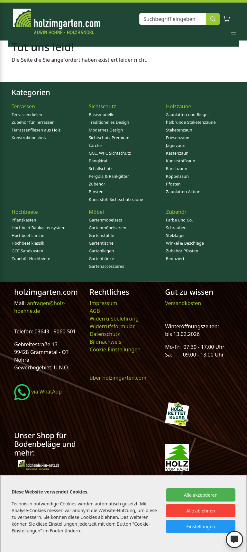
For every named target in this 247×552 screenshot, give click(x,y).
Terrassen (23, 106)
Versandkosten (183, 303)
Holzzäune (178, 106)
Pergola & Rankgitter (109, 176)
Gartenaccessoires (106, 266)
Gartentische (101, 243)
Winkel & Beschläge (185, 243)
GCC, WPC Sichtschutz (110, 153)
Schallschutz (101, 168)
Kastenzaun (177, 153)
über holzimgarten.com (118, 377)
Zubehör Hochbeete (31, 258)
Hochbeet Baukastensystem (38, 228)
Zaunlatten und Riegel (187, 114)
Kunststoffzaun (180, 161)
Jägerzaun (175, 145)
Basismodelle (101, 114)
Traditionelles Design (109, 122)
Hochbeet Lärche (28, 235)
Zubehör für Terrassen (33, 122)
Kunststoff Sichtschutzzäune (116, 199)
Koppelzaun (177, 176)
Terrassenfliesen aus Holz (36, 130)
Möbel (96, 211)
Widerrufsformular (112, 326)
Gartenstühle (101, 235)
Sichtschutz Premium (109, 137)
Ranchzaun (176, 168)
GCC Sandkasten (27, 251)
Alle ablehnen (200, 511)
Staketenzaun (179, 130)
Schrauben (176, 228)
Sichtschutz (102, 106)
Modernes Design (106, 130)
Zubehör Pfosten (182, 251)
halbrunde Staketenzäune (191, 122)
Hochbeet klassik (28, 243)
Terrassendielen (27, 114)
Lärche (95, 145)
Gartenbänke (101, 258)
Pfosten (96, 192)
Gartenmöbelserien (107, 228)
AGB (95, 310)
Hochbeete (25, 211)
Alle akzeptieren (201, 495)
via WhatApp (38, 391)
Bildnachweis (106, 341)
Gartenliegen (101, 251)
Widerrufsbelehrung (114, 318)
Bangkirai (98, 161)
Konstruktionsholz (29, 137)
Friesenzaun (177, 137)
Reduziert (175, 258)
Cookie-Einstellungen (115, 349)
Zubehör (97, 184)
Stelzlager (175, 235)
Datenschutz (105, 334)
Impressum (103, 303)
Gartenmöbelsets (105, 220)
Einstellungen (200, 526)
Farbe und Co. (179, 220)
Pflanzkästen (24, 220)
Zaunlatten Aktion (183, 192)
